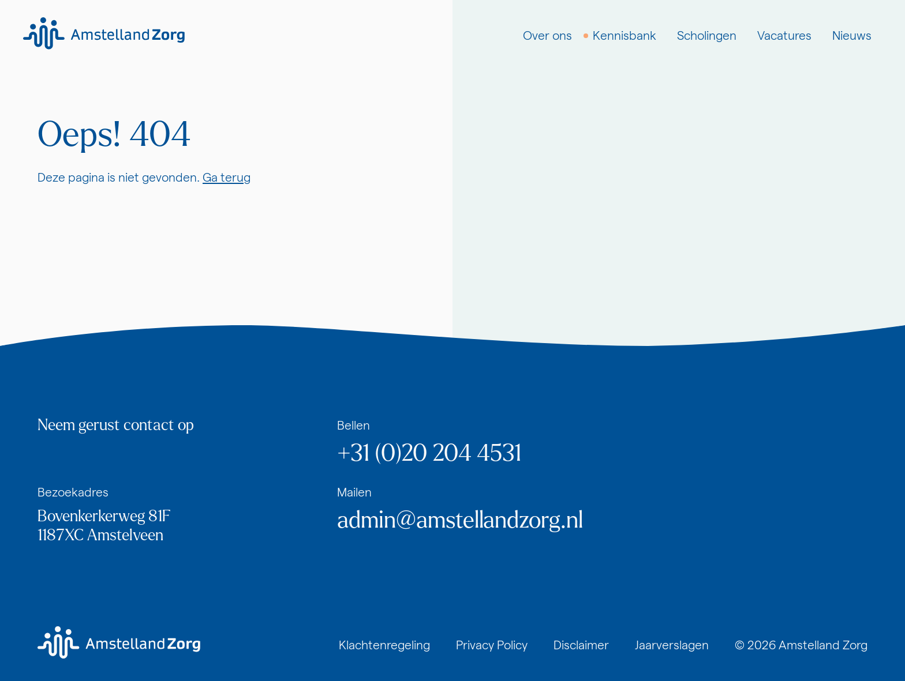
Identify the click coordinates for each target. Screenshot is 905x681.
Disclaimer (581, 645)
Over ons (547, 35)
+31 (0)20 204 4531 (429, 453)
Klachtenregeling (384, 645)
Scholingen (706, 35)
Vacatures (784, 35)
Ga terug (226, 177)
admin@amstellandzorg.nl (460, 520)
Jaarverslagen (672, 645)
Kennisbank (624, 35)
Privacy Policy (492, 645)
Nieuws (852, 35)
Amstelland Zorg (823, 645)
